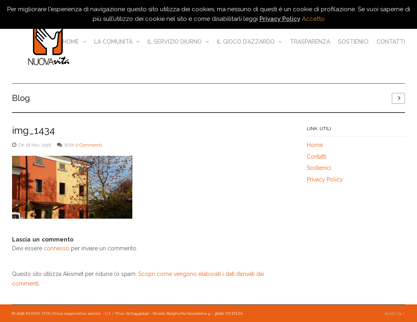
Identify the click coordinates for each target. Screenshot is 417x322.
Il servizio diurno (178, 41)
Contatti (391, 41)
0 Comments (89, 145)
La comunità (117, 41)
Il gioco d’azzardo (249, 41)
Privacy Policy (325, 179)
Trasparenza (310, 41)
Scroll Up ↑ (395, 313)
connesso (56, 248)
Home (74, 41)
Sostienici (353, 41)
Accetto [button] (313, 18)
